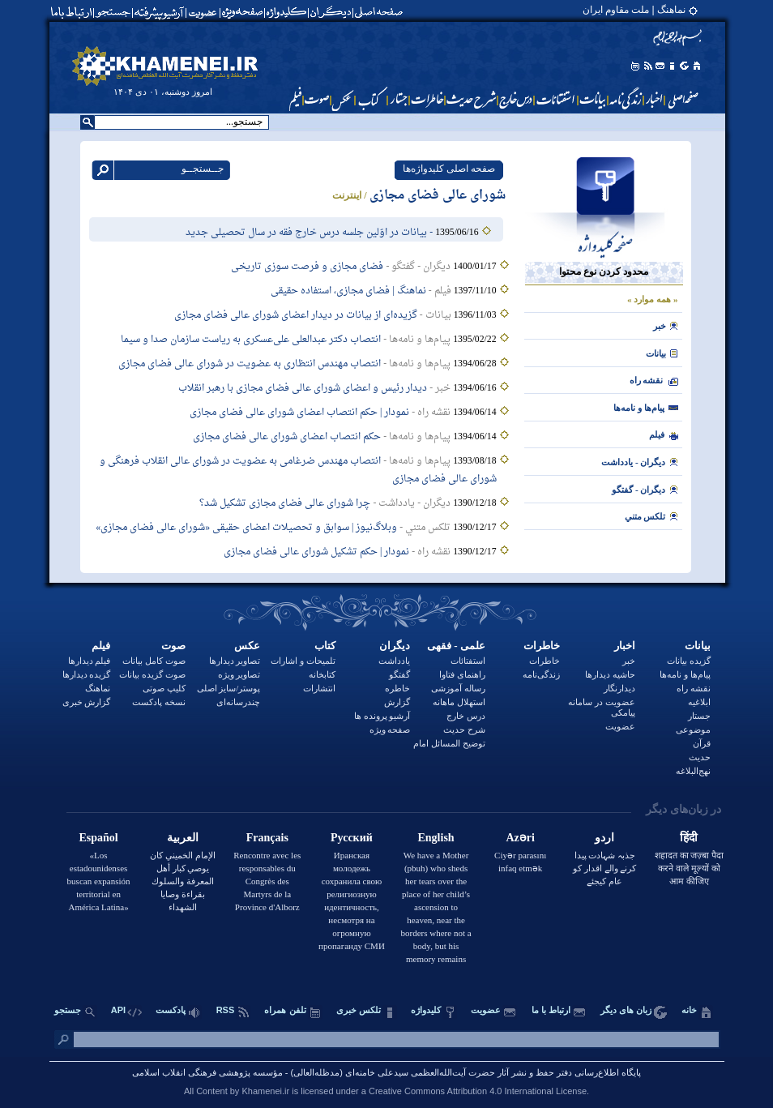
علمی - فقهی (456, 646)
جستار (699, 716)
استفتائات (468, 660)
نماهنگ (97, 688)
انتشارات (319, 688)
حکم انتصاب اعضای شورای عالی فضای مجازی (287, 437)
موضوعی (693, 729)
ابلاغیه (699, 702)
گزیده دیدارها (86, 674)
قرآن (702, 743)
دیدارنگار (619, 688)
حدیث (700, 757)
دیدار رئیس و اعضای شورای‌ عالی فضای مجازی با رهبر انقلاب (302, 388)
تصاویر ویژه (239, 674)
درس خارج (465, 716)
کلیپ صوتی (164, 688)
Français (267, 838)
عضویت (620, 726)
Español (98, 838)
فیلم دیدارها (89, 660)
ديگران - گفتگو (638, 489)
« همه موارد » (652, 299)
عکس (247, 646)
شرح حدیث (464, 729)
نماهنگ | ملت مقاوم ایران (634, 9)
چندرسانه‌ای (238, 702)
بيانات (656, 353)
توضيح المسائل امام (449, 743)
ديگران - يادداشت (633, 462)
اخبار (624, 646)
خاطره (397, 688)
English (435, 838)
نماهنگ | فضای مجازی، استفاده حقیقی (348, 291)
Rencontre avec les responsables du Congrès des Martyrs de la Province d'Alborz (267, 881)
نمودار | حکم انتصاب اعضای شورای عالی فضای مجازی (299, 412)
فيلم (656, 434)
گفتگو (399, 674)
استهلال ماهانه (459, 702)
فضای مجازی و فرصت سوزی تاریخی (307, 267)
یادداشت (394, 660)
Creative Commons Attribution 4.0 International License (478, 1091)
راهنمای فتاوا (462, 674)
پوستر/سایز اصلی (229, 688)
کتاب (324, 646)
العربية (183, 838)
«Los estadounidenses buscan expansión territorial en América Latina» (98, 881)
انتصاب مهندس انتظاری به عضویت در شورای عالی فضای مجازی (249, 364)
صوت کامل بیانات (154, 660)
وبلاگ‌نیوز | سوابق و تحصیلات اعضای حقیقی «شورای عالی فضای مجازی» (246, 528)
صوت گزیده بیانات (152, 674)
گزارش (397, 702)
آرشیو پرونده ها (382, 716)
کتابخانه (322, 674)
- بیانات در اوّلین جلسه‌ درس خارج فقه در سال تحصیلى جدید (310, 233)
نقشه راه (647, 380)
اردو (604, 838)
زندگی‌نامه (541, 674)
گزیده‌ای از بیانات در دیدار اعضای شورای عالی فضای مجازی (295, 315)
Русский (352, 838)
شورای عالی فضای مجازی (437, 195)
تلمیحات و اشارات (303, 660)
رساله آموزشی (458, 688)
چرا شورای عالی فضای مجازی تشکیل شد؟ (284, 503)
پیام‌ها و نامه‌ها (638, 408)
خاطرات (541, 646)
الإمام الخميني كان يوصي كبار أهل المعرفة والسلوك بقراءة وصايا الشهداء (183, 881)
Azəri (520, 838)
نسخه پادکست (159, 702)
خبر (659, 326)
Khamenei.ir (265, 1091)
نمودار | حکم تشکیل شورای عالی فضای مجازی (316, 552)
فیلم (101, 646)
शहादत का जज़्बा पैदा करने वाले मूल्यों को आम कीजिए (689, 868)
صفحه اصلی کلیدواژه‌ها (449, 168)
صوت (173, 646)
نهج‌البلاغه (693, 771)
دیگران (394, 646)
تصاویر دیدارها (235, 660)
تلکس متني (645, 516)
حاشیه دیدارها (610, 674)
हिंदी (689, 838)
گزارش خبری (86, 702)
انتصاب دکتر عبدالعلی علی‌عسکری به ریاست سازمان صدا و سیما (251, 340)
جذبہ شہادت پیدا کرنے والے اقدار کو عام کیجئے (604, 868)
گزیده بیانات (689, 660)
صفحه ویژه (390, 729)
